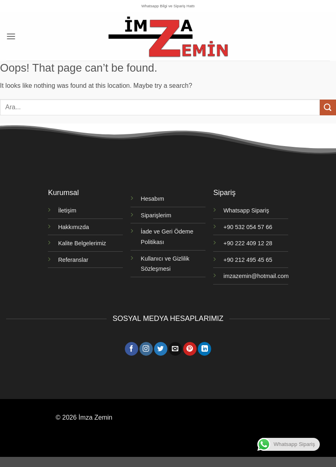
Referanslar (73, 260)
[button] (11, 36)
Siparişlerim (156, 215)
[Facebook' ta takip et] (131, 349)
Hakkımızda (73, 227)
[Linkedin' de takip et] (204, 349)
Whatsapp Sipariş (246, 210)
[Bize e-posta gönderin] (175, 349)
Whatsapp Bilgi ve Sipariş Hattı (168, 6)
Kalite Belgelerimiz (82, 243)
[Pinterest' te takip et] (190, 349)
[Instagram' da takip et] (146, 349)
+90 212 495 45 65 (247, 260)
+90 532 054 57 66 (247, 227)
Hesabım (152, 198)
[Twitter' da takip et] (160, 349)
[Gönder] (328, 107)
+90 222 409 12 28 (247, 243)
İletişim (67, 210)
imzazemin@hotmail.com (256, 276)
